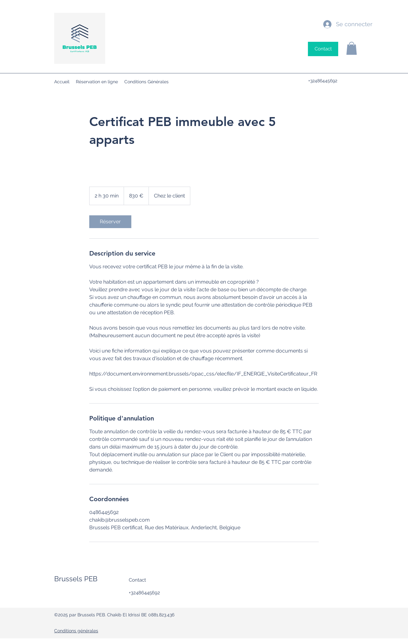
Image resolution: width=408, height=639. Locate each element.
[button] (351, 48)
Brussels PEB (76, 579)
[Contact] (323, 49)
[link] (110, 221)
